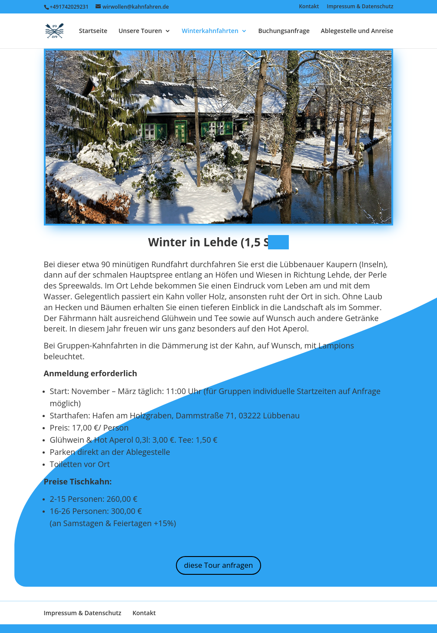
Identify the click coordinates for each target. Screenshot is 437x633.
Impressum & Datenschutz (360, 7)
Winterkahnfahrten (210, 31)
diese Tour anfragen (218, 565)
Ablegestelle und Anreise (357, 31)
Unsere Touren (140, 31)
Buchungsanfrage (283, 31)
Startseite (93, 31)
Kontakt (309, 7)
